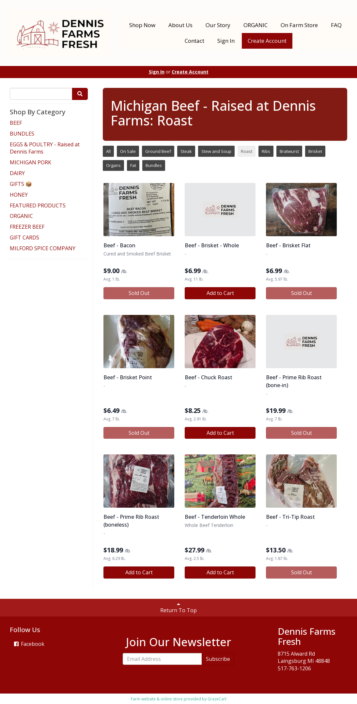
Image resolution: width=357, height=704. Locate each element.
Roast (246, 151)
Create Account (267, 40)
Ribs (266, 151)
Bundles (154, 165)
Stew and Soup (216, 151)
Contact (194, 40)
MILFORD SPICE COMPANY (42, 248)
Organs (113, 165)
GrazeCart (217, 699)
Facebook (28, 643)
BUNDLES (22, 133)
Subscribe (218, 659)
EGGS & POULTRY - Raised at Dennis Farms (45, 148)
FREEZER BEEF (27, 226)
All (108, 151)
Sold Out (139, 293)
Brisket (315, 151)
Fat (133, 165)
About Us (180, 25)
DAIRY (17, 173)
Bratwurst (289, 151)
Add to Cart (220, 293)
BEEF (16, 122)
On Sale (128, 151)
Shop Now (142, 25)
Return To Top (178, 607)
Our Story (218, 25)
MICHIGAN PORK (30, 162)
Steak (186, 151)
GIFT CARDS (24, 237)
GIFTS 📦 (21, 184)
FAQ (336, 25)
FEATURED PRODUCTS (38, 205)
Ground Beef (158, 151)
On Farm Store (299, 25)
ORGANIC (255, 25)
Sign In (226, 40)
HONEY (19, 194)
